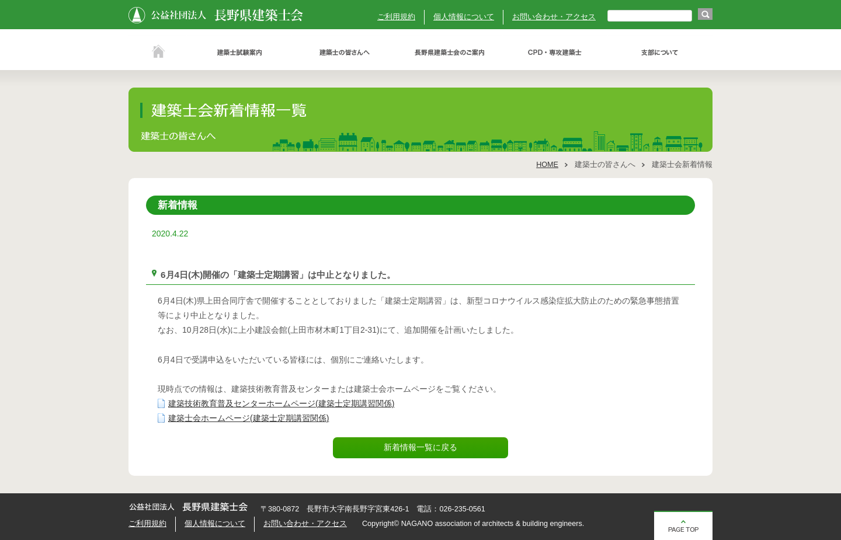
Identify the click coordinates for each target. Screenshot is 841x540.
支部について (660, 52)
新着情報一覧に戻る (420, 447)
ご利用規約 (396, 17)
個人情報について (463, 17)
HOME (547, 165)
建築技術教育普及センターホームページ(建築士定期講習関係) (281, 403)
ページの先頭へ (683, 525)
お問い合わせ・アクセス (554, 17)
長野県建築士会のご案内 (449, 52)
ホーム (157, 52)
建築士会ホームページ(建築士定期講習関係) (248, 418)
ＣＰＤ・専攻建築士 (554, 52)
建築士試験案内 (239, 52)
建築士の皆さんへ (344, 52)
